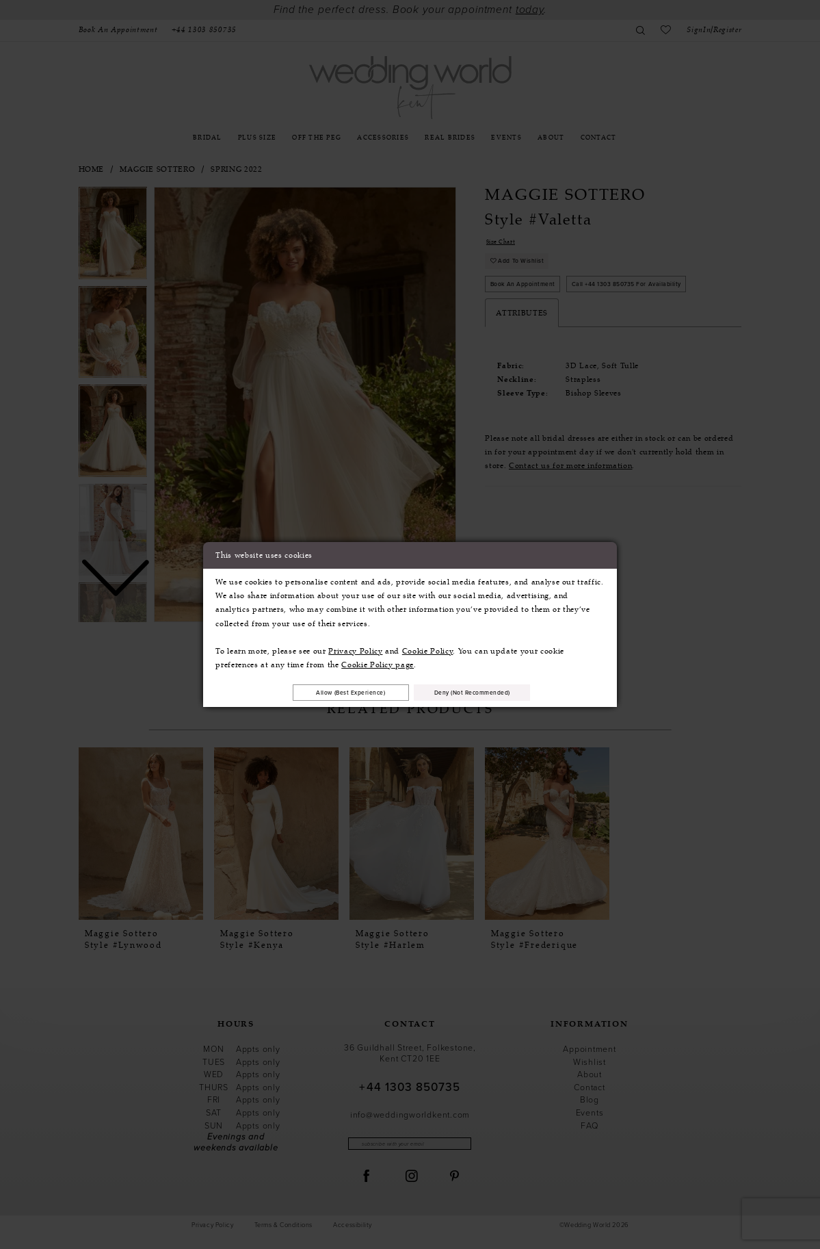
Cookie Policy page (377, 662)
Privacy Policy (355, 649)
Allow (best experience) (334, 691)
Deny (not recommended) (489, 691)
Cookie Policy (427, 649)
